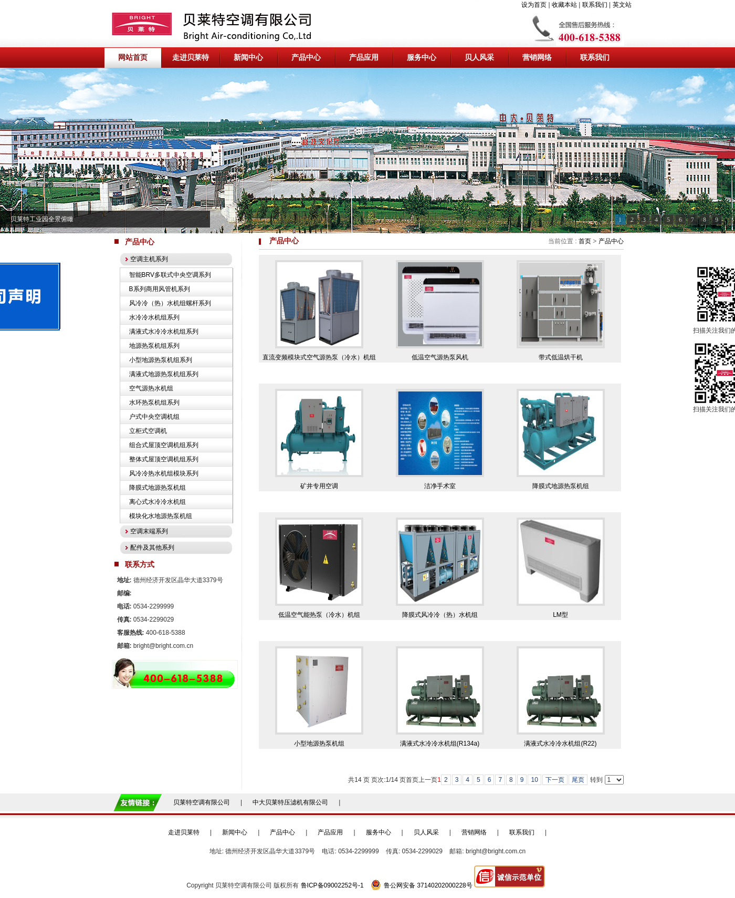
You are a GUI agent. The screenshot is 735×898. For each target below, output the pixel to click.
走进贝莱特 (184, 832)
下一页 (554, 779)
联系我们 (594, 4)
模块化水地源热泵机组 (160, 516)
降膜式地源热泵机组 (157, 487)
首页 (585, 241)
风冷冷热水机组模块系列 (163, 473)
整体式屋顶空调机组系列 (163, 459)
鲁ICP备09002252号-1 (332, 885)
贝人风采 (426, 832)
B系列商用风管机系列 (159, 289)
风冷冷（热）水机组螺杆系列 (170, 303)
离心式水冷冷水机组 (157, 501)
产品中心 (611, 241)
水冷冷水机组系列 (154, 317)
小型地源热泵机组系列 (160, 360)
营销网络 (474, 832)
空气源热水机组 (151, 388)
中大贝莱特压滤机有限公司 (290, 802)
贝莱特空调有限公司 (201, 802)
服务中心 (378, 832)
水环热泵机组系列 (154, 402)
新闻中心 (234, 832)
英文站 (622, 4)
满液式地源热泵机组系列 (163, 374)
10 (534, 779)
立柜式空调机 (148, 431)
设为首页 (534, 4)
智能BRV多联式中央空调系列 (170, 274)
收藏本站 (564, 4)
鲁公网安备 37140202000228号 (421, 885)
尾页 (578, 779)
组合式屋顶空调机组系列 (163, 445)
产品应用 (330, 832)
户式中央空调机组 (154, 416)
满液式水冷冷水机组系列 (163, 331)
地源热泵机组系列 (154, 345)
